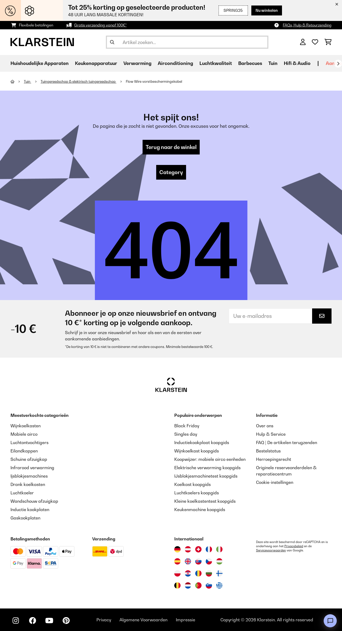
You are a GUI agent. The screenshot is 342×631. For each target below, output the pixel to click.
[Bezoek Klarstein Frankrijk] (209, 549)
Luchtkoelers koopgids (196, 492)
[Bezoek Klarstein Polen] (177, 573)
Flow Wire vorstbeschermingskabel (154, 81)
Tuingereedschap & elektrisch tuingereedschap (78, 81)
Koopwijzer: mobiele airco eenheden (210, 459)
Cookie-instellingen (274, 482)
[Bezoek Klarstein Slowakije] (198, 561)
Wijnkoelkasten (25, 425)
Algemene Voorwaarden (143, 619)
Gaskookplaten (25, 518)
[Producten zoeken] (187, 42)
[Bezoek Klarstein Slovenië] (209, 585)
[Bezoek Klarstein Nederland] (188, 585)
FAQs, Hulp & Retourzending (307, 25)
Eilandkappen (24, 450)
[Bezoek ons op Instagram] (15, 620)
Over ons (264, 425)
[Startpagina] (17, 81)
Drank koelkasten (27, 484)
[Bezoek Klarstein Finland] (219, 573)
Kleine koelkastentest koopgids (205, 501)
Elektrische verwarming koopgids (207, 467)
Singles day (185, 434)
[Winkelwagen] (328, 42)
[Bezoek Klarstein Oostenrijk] (188, 549)
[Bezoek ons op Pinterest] (66, 620)
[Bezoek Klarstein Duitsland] (177, 549)
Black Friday (186, 425)
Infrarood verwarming (32, 467)
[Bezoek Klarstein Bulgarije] (209, 573)
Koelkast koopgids (192, 484)
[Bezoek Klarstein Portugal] (198, 585)
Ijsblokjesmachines (29, 476)
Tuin (27, 81)
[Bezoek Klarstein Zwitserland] (198, 549)
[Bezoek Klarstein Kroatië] (188, 573)
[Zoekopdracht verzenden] (112, 42)
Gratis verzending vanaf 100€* (100, 25)
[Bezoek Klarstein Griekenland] (219, 585)
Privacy (103, 619)
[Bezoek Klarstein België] (177, 585)
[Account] (303, 42)
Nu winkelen (267, 10)
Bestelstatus (268, 450)
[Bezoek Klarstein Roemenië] (198, 573)
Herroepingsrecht (273, 459)
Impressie (185, 619)
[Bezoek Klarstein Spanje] (177, 561)
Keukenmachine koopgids (199, 509)
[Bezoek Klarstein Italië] (219, 549)
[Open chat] (330, 620)
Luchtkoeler (22, 492)
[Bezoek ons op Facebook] (32, 620)
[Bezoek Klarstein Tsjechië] (209, 561)
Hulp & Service (271, 434)
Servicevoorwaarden (271, 550)
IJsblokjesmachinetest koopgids (205, 476)
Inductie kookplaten (29, 509)
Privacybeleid (293, 546)
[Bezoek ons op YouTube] (49, 620)
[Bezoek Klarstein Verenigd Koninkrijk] (188, 561)
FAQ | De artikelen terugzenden (286, 442)
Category (171, 172)
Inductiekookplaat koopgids (201, 442)
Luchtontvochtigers (29, 442)
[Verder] (338, 64)
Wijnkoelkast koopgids (196, 450)
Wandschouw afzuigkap (34, 501)
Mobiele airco (23, 434)
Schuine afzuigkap (28, 459)
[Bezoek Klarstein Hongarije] (219, 561)
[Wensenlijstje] (315, 42)
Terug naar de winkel (171, 147)
